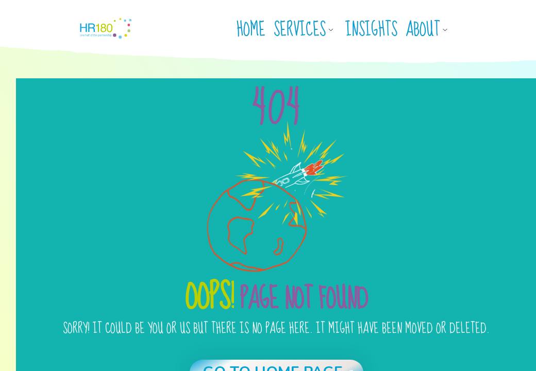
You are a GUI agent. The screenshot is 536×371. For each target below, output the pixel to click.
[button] (307, 30)
